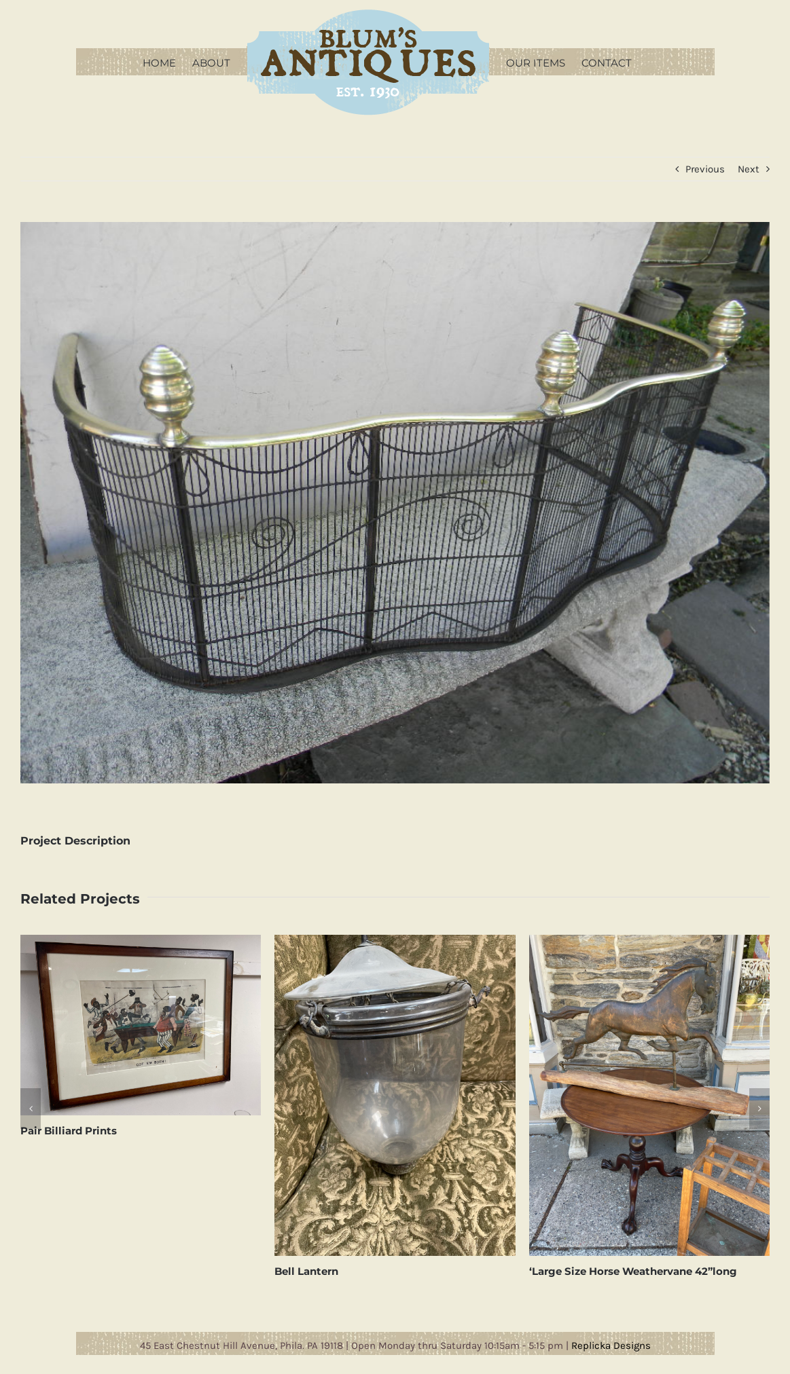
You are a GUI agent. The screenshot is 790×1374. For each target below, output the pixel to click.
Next (748, 169)
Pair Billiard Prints (68, 1130)
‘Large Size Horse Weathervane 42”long (633, 1271)
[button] (30, 1108)
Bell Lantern (306, 1271)
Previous (705, 169)
